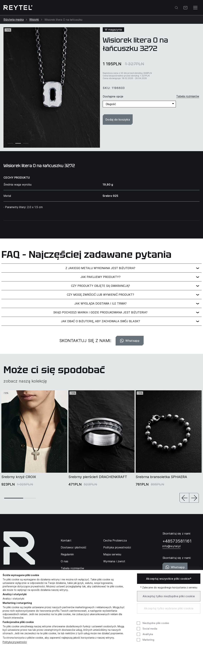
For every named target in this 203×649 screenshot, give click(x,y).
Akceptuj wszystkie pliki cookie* (168, 578)
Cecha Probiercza (115, 540)
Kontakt (66, 540)
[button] (184, 498)
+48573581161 (177, 541)
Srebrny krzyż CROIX (18, 477)
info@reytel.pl (171, 546)
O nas (64, 561)
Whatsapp (129, 341)
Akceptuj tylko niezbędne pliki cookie (169, 596)
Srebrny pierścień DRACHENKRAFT (97, 477)
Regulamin (67, 554)
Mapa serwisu (112, 554)
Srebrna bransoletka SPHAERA (161, 477)
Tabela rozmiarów (72, 568)
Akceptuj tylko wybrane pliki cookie (168, 608)
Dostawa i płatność (74, 547)
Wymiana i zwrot (114, 561)
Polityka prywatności (117, 547)
